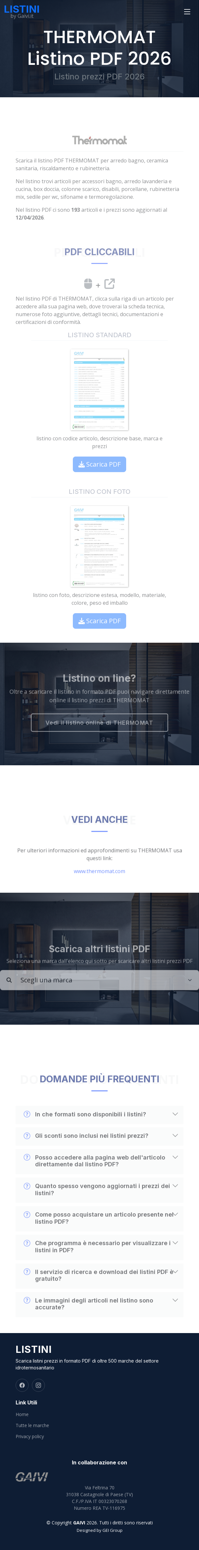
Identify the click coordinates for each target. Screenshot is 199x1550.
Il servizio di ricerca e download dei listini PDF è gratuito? (98, 1290)
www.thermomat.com (99, 886)
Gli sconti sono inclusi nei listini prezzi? (86, 1151)
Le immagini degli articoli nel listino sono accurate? (88, 1319)
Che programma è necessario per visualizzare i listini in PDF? (97, 1262)
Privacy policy (30, 1436)
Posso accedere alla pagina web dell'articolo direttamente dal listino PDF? (94, 1176)
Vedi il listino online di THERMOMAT (99, 724)
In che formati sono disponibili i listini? (85, 1129)
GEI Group (112, 1530)
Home (22, 1414)
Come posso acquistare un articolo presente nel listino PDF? (99, 1233)
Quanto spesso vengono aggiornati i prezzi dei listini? (97, 1205)
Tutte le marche (32, 1425)
